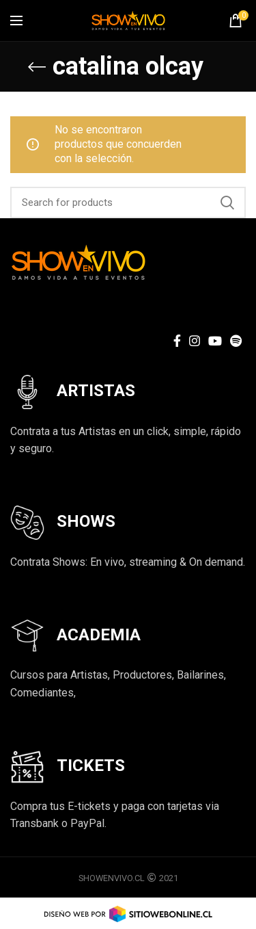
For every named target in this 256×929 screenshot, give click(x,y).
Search (227, 202)
